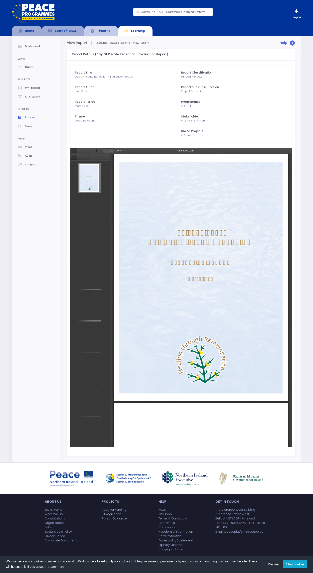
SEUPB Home (53, 510)
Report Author (85, 87)
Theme (80, 116)
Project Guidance (114, 518)
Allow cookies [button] (295, 564)
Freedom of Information (175, 532)
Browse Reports (119, 43)
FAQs (162, 510)
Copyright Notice (170, 549)
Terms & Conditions (172, 518)
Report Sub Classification (200, 87)
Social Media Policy (58, 532)
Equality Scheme (170, 545)
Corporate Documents (61, 540)
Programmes (190, 102)
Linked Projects (192, 131)
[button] (287, 43)
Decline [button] (273, 564)
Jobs (48, 527)
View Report (141, 43)
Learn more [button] (56, 566)
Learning (101, 43)
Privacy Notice (55, 536)
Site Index (165, 514)
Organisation (54, 523)
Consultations (55, 518)
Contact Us (166, 523)
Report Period (85, 102)
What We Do (54, 514)
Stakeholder (190, 116)
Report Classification (197, 73)
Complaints (166, 527)
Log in (296, 13)
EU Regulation (111, 514)
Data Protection (169, 536)
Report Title (83, 73)
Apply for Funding (114, 510)
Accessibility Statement (175, 540)
